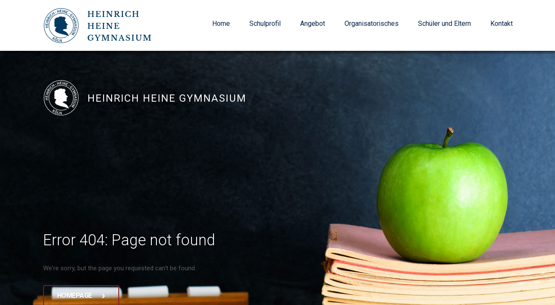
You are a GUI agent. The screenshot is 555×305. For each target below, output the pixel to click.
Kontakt (501, 23)
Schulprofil (265, 23)
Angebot (312, 23)
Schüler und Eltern (444, 23)
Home (221, 23)
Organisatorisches (371, 23)
